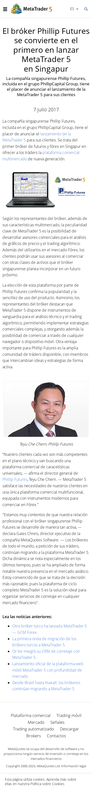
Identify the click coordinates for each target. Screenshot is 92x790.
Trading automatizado (33, 729)
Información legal (73, 766)
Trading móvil (68, 715)
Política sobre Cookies (47, 783)
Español (71, 8)
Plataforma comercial (31, 715)
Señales (57, 722)
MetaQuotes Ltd (48, 766)
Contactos (56, 736)
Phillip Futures (14, 479)
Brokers (33, 736)
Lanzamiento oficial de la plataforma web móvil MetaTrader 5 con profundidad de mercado (47, 670)
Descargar (69, 729)
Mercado (36, 722)
